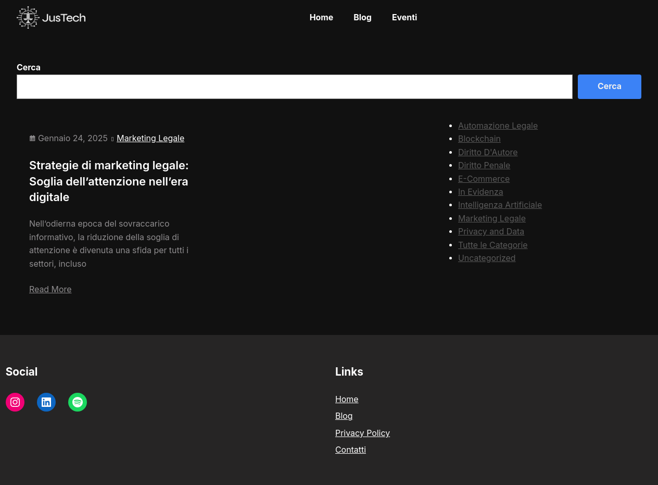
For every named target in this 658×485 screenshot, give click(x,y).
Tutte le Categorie (493, 245)
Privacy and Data (491, 232)
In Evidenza (480, 192)
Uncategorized (487, 258)
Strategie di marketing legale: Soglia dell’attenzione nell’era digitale (109, 181)
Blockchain (479, 139)
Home (347, 399)
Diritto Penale (484, 165)
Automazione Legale (498, 126)
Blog (344, 416)
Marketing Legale (150, 138)
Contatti (350, 450)
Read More (50, 289)
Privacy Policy (362, 433)
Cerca (29, 67)
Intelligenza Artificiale (500, 205)
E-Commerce (484, 179)
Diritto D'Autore (488, 152)
